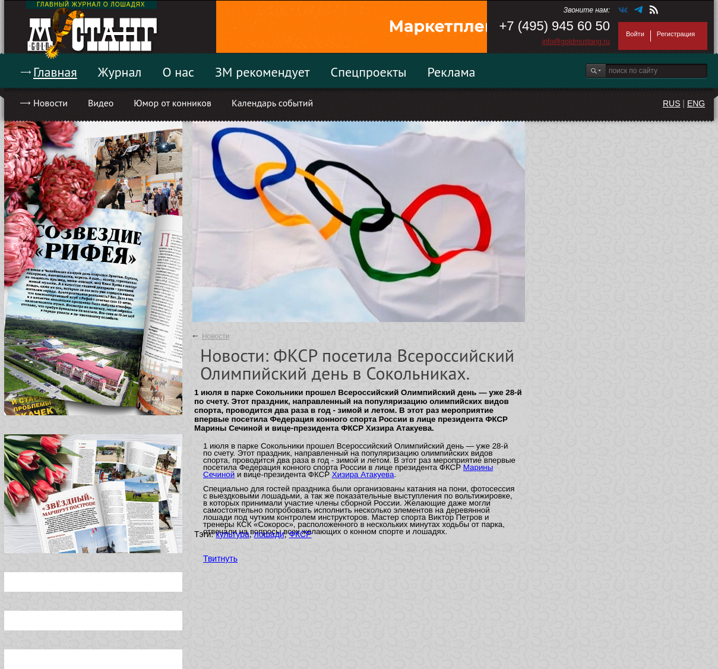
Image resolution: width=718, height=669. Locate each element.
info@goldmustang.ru (576, 41)
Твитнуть (220, 558)
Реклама (452, 72)
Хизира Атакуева (363, 474)
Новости (50, 103)
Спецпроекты (369, 72)
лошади (269, 534)
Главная (55, 72)
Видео (100, 103)
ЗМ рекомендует (262, 72)
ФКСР (300, 534)
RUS (672, 103)
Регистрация (676, 33)
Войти (635, 33)
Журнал (120, 72)
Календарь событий (272, 103)
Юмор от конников (172, 103)
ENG (696, 103)
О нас (178, 72)
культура (232, 534)
